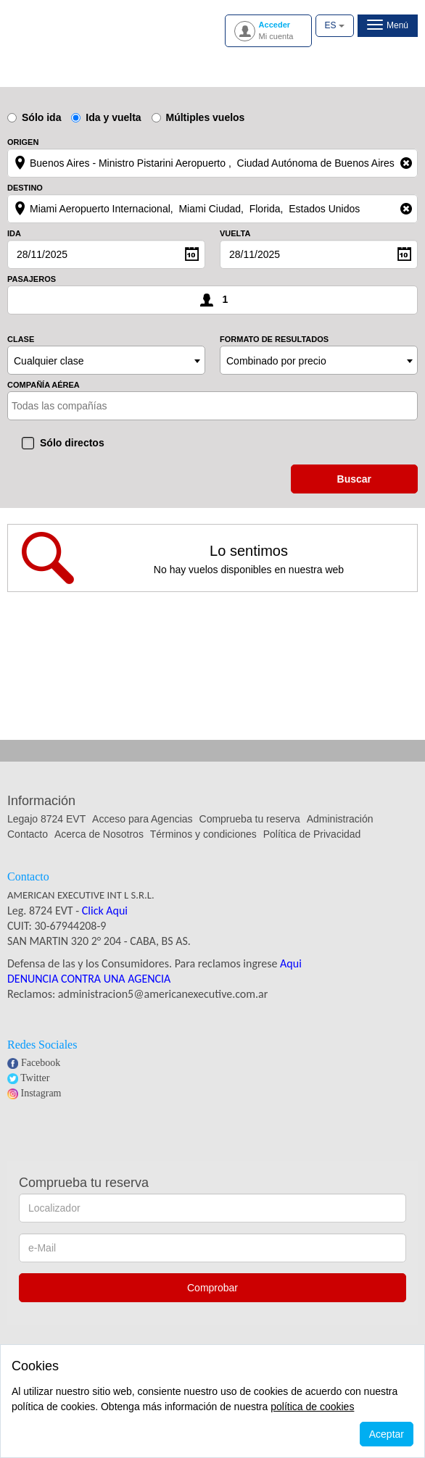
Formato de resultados (274, 339)
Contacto (27, 834)
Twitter (34, 1077)
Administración (340, 819)
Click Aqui (105, 910)
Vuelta (235, 233)
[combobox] (106, 360)
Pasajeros (31, 279)
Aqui (291, 963)
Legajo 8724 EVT (46, 819)
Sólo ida (34, 117)
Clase (20, 339)
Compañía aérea (43, 385)
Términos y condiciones (203, 834)
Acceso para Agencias (142, 819)
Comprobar (212, 1288)
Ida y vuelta (106, 117)
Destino (25, 188)
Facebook (40, 1062)
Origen (22, 142)
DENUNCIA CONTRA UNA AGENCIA (88, 979)
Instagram (41, 1093)
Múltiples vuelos (198, 117)
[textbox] (75, 406)
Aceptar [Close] (386, 1434)
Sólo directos (72, 443)
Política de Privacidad (312, 834)
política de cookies (312, 1406)
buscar (354, 479)
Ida (14, 233)
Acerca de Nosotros (99, 834)
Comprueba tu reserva (249, 819)
